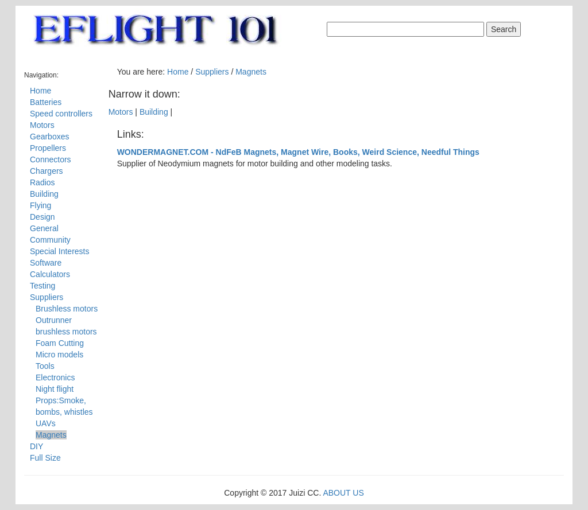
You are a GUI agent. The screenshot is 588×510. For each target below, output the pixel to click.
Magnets (51, 434)
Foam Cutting (60, 343)
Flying (40, 205)
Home (40, 90)
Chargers (46, 171)
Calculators (50, 274)
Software (45, 262)
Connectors (50, 159)
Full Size (45, 457)
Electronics (55, 377)
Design (42, 216)
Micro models (59, 354)
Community (50, 239)
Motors (42, 125)
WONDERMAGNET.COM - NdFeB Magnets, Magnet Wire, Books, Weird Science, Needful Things (298, 152)
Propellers (48, 148)
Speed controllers (61, 113)
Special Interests (60, 251)
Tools (45, 366)
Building (44, 193)
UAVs (46, 423)
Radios (42, 182)
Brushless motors (67, 308)
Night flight (55, 389)
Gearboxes (49, 136)
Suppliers (46, 297)
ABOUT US (343, 492)
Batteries (45, 102)
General (44, 228)
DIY (36, 446)
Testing (42, 285)
